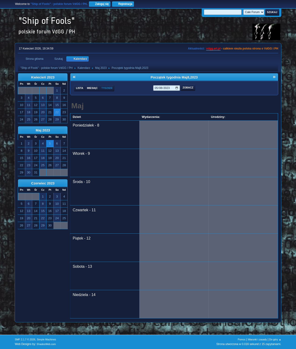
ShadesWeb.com (46, 344)
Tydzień (106, 88)
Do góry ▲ (275, 339)
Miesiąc (92, 88)
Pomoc (242, 339)
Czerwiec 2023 (42, 183)
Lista (79, 88)
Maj (77, 106)
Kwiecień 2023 (42, 77)
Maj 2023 (43, 130)
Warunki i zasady (257, 339)
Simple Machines (46, 339)
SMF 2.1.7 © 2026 (25, 339)
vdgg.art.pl (213, 48)
